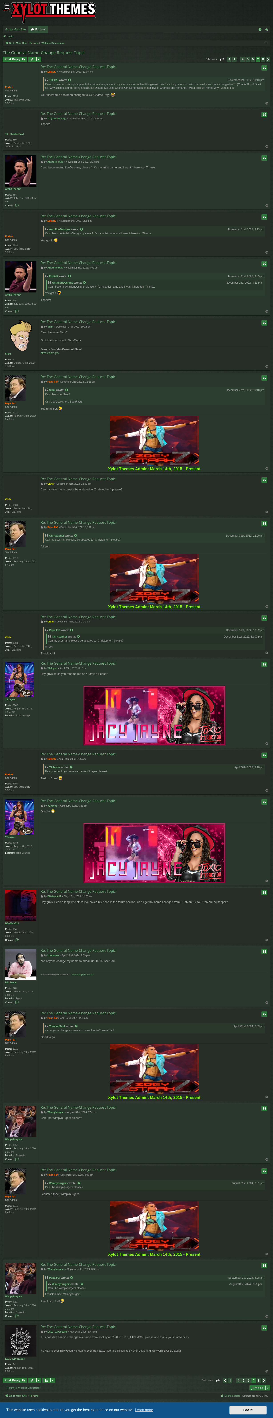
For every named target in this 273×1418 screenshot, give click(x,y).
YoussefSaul (57, 1026)
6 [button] (253, 59)
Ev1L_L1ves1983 (15, 1358)
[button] (222, 59)
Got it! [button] (248, 1410)
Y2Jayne (10, 699)
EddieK (9, 87)
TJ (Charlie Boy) (14, 134)
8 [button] (263, 59)
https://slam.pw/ (50, 353)
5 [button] (248, 59)
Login (10, 36)
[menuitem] (260, 29)
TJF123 (53, 80)
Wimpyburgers (13, 1139)
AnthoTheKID (13, 189)
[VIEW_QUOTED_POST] (70, 80)
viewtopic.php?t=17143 (83, 974)
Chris (8, 499)
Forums (40, 29)
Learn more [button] (144, 1410)
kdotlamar (11, 982)
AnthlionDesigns (59, 229)
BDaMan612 (12, 923)
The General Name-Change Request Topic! (44, 52)
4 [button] (242, 59)
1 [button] (234, 59)
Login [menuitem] (267, 30)
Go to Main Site (15, 29)
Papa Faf (10, 403)
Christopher (56, 535)
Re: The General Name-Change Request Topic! (78, 67)
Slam (8, 353)
